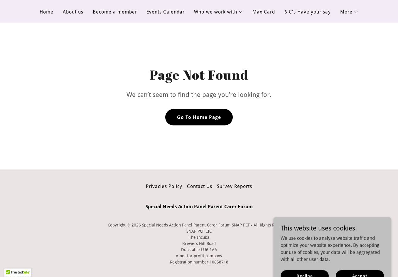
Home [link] (46, 12)
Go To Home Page (199, 117)
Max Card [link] (263, 12)
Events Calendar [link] (165, 12)
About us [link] (73, 12)
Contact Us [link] (199, 186)
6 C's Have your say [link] (307, 12)
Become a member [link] (115, 12)
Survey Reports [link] (234, 186)
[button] (218, 12)
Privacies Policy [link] (164, 186)
